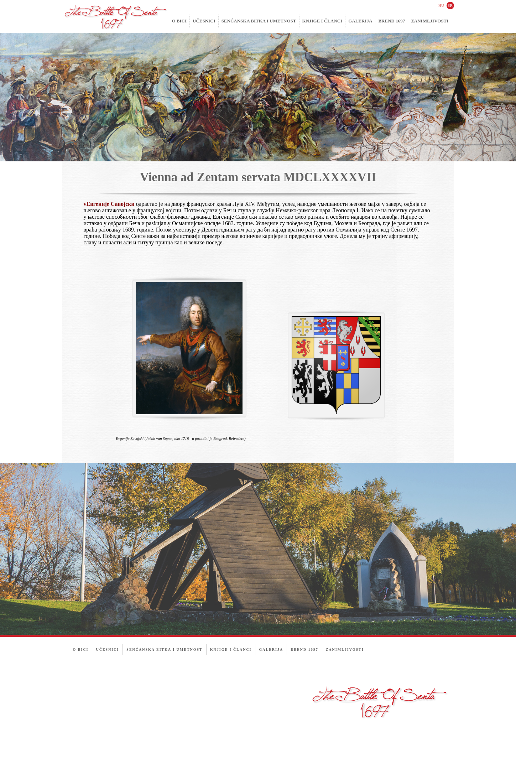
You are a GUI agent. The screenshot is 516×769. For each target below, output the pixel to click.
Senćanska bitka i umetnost (258, 21)
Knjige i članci (322, 21)
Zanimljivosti (429, 21)
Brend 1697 (391, 21)
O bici (179, 21)
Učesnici (204, 21)
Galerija (360, 21)
